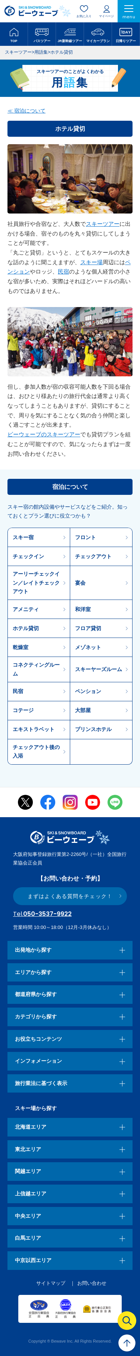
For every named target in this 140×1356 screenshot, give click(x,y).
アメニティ (26, 609)
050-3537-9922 (42, 914)
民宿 (63, 271)
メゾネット (88, 647)
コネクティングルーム (36, 669)
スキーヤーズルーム (98, 669)
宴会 (80, 583)
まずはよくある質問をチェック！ (70, 896)
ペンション (88, 691)
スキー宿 (23, 537)
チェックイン (28, 556)
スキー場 (91, 262)
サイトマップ (50, 1283)
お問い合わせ (91, 1283)
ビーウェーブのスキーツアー (43, 434)
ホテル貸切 (26, 628)
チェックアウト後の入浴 (36, 751)
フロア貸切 (88, 628)
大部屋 (83, 710)
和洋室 (83, 609)
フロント (85, 537)
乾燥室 (20, 647)
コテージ (23, 710)
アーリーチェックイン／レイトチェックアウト (36, 582)
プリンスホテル (93, 729)
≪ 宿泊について (26, 111)
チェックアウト (93, 556)
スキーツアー (102, 224)
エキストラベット (34, 729)
